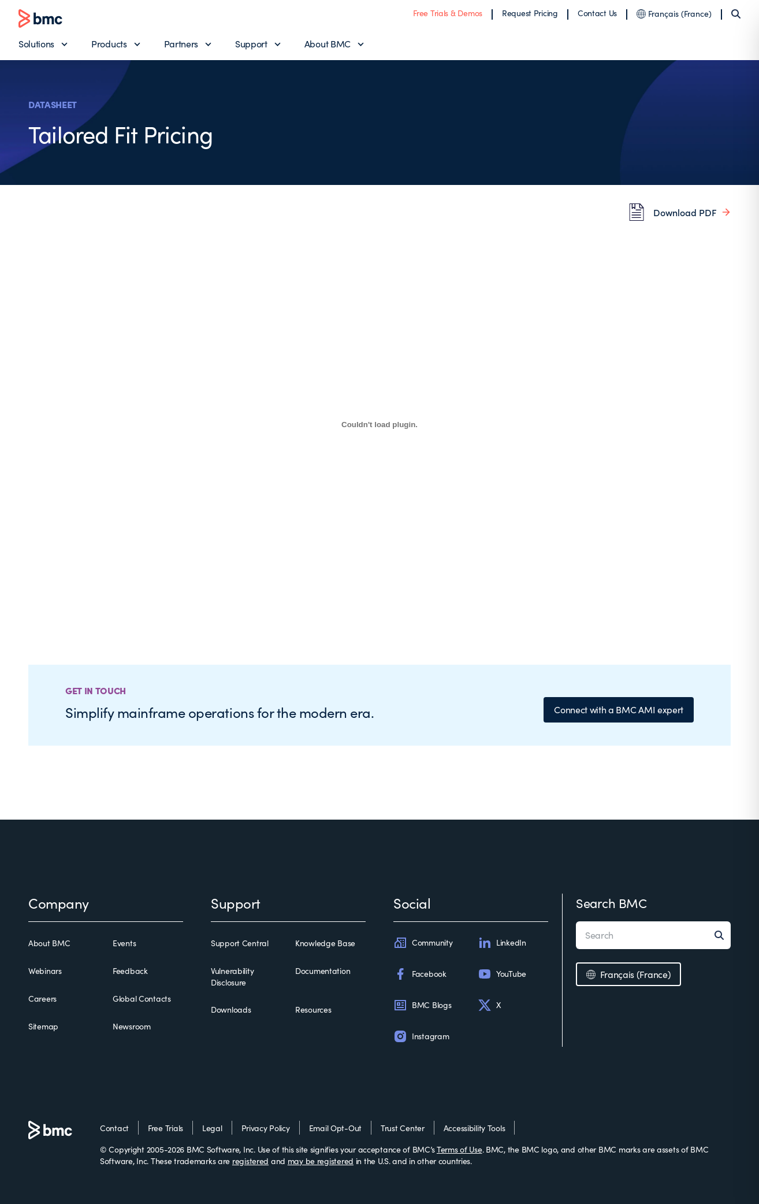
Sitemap (43, 1026)
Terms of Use (459, 1149)
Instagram (421, 1036)
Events (124, 943)
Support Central (240, 943)
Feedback (130, 970)
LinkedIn (502, 943)
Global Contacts (142, 998)
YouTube (502, 974)
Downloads (231, 1009)
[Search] (736, 13)
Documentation (322, 970)
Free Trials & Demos (447, 13)
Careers (42, 998)
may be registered (321, 1160)
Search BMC (611, 903)
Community (422, 943)
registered (250, 1160)
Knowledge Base (325, 943)
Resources (313, 1009)
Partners (181, 44)
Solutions (36, 44)
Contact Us (597, 13)
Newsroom (132, 1026)
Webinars (45, 970)
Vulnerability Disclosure (232, 976)
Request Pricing (530, 13)
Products (109, 44)
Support (251, 44)
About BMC (327, 44)
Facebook (420, 974)
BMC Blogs (422, 1005)
